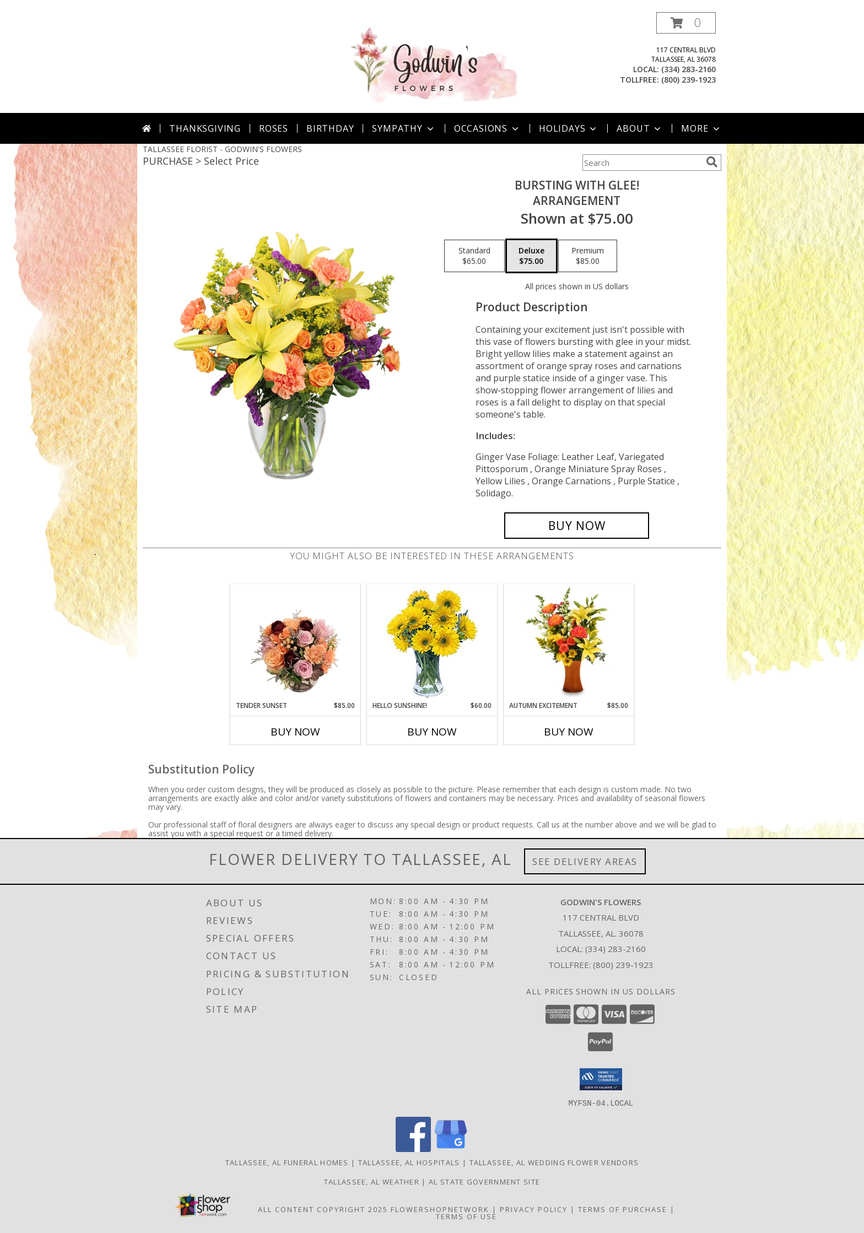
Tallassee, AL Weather (371, 1181)
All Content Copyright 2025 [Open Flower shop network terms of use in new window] (323, 1209)
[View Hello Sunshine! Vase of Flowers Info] (432, 643)
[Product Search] (642, 162)
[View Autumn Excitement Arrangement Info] (569, 642)
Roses (273, 128)
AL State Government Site (484, 1181)
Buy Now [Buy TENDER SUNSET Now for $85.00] (295, 731)
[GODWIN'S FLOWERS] (433, 62)
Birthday (330, 128)
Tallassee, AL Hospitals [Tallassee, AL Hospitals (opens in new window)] (409, 1162)
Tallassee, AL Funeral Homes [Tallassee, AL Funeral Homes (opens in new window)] (287, 1162)
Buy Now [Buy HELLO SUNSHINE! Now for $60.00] (432, 731)
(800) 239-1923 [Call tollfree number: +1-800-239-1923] (688, 79)
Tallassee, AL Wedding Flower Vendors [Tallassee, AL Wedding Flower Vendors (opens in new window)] (554, 1162)
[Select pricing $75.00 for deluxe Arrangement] (531, 256)
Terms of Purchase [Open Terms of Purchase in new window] (622, 1209)
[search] (712, 162)
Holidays (568, 128)
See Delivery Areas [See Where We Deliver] (585, 861)
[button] (686, 23)
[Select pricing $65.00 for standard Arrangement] (474, 256)
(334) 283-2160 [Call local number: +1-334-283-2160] (688, 69)
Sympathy (403, 128)
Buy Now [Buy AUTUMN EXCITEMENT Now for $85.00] (568, 731)
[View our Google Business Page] (450, 1148)
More (701, 128)
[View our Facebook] (413, 1148)
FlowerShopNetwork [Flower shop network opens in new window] (440, 1209)
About (640, 128)
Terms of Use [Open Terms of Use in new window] (466, 1216)
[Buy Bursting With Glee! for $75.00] (576, 525)
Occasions (487, 128)
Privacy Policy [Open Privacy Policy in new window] (534, 1209)
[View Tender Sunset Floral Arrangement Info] (296, 642)
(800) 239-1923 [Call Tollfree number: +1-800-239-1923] (623, 964)
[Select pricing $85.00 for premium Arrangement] (588, 256)
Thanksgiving (205, 128)
